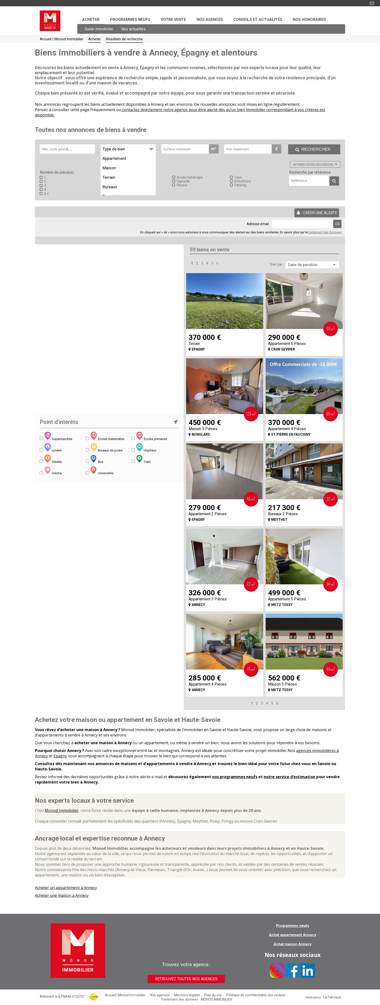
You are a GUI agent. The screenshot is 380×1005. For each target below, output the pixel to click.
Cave (238, 177)
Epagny (60, 756)
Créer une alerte (320, 213)
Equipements (126, 172)
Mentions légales (187, 995)
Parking (240, 185)
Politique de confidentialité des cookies (255, 995)
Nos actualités (133, 29)
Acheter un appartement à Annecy (66, 887)
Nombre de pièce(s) (57, 172)
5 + (46, 194)
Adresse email (258, 224)
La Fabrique (332, 997)
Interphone (242, 181)
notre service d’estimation (289, 776)
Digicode (183, 181)
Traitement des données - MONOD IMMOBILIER (196, 999)
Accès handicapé (190, 177)
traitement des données (324, 232)
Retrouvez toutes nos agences (186, 979)
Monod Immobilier (62, 810)
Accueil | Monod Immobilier (125, 995)
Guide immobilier (99, 29)
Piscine (182, 185)
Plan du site (213, 995)
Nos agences (160, 995)
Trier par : (276, 264)
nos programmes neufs (234, 776)
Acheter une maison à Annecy (61, 895)
